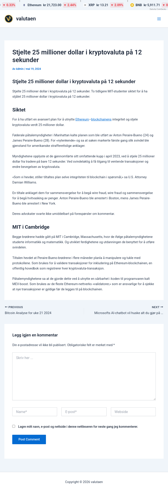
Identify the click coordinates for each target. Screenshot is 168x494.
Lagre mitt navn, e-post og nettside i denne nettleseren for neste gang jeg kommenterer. (78, 427)
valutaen (26, 19)
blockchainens (101, 119)
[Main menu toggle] (159, 18)
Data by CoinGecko (158, 9)
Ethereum (82, 119)
